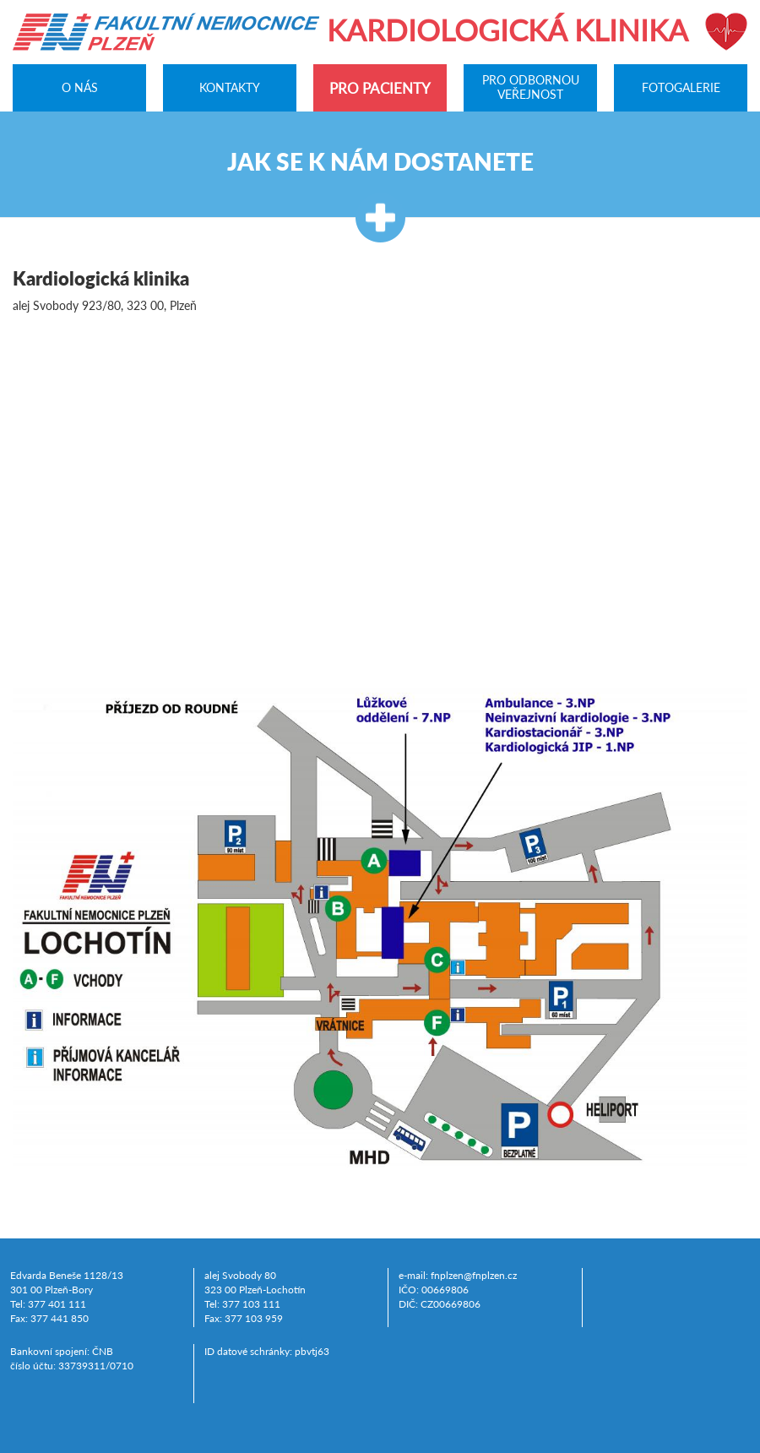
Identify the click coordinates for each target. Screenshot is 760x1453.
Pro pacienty (380, 88)
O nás (80, 87)
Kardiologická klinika (507, 29)
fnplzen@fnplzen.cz (474, 1275)
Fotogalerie (681, 87)
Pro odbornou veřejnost (530, 87)
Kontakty (229, 87)
